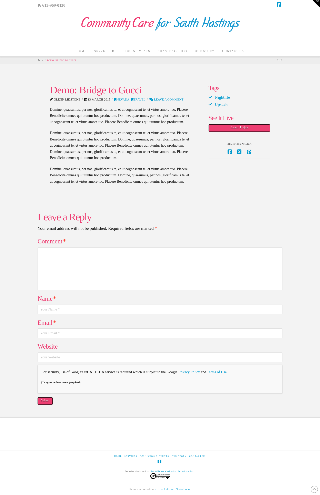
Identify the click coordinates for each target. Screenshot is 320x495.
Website (48, 346)
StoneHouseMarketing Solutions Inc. (172, 475)
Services (130, 456)
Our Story (179, 456)
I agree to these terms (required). (61, 382)
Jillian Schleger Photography (173, 489)
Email (47, 322)
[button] (316, 4)
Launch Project (239, 127)
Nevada (121, 99)
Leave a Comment (166, 99)
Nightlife (222, 97)
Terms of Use (217, 372)
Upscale (221, 104)
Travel (138, 99)
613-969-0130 (53, 5)
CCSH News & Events (154, 456)
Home (118, 456)
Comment (52, 241)
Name (47, 298)
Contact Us (197, 456)
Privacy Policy (189, 372)
